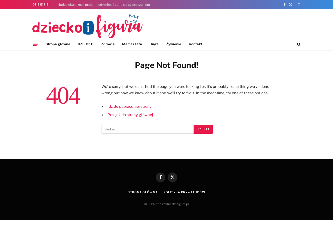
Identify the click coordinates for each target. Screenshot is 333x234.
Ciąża (154, 44)
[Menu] (35, 44)
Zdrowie (108, 44)
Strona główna (58, 44)
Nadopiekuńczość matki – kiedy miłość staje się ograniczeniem (104, 4)
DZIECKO (86, 44)
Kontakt (196, 44)
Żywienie (173, 44)
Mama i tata (132, 44)
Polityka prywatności (184, 192)
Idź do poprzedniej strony (130, 106)
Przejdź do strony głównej (130, 114)
